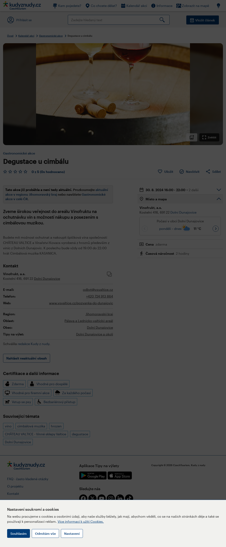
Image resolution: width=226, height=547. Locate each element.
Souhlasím (18, 533)
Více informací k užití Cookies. (81, 521)
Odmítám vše (45, 533)
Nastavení (72, 533)
